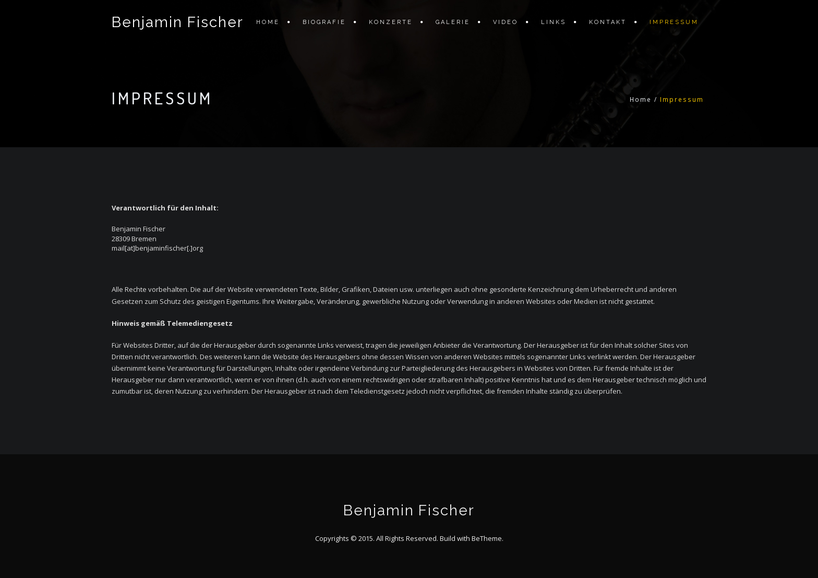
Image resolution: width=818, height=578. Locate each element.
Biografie (324, 22)
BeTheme (487, 538)
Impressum (674, 22)
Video (505, 22)
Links (553, 22)
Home (268, 22)
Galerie (453, 22)
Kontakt (608, 22)
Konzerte (391, 22)
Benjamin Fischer (178, 22)
